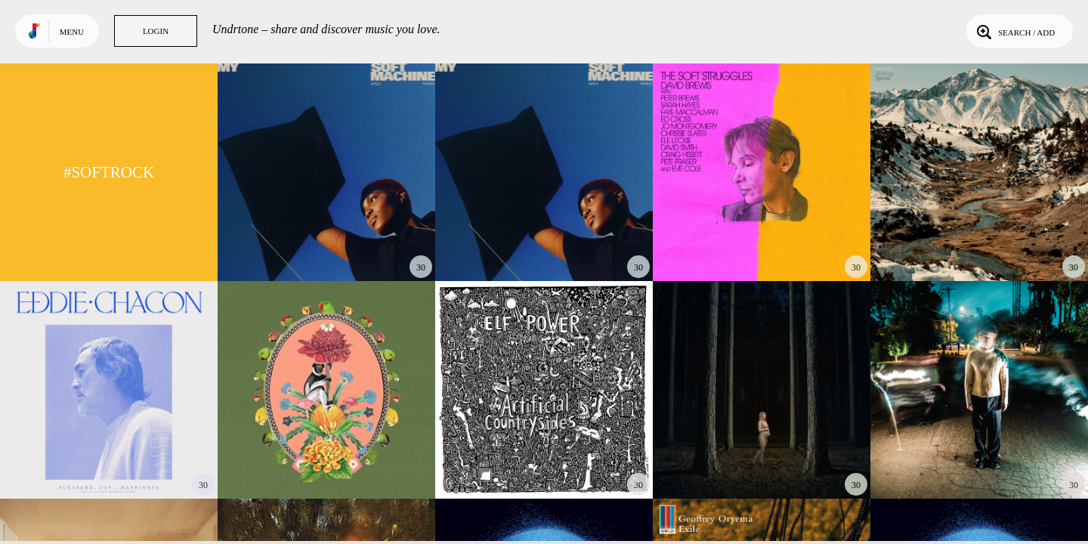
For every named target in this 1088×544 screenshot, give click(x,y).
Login (155, 31)
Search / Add (1014, 31)
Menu (72, 31)
